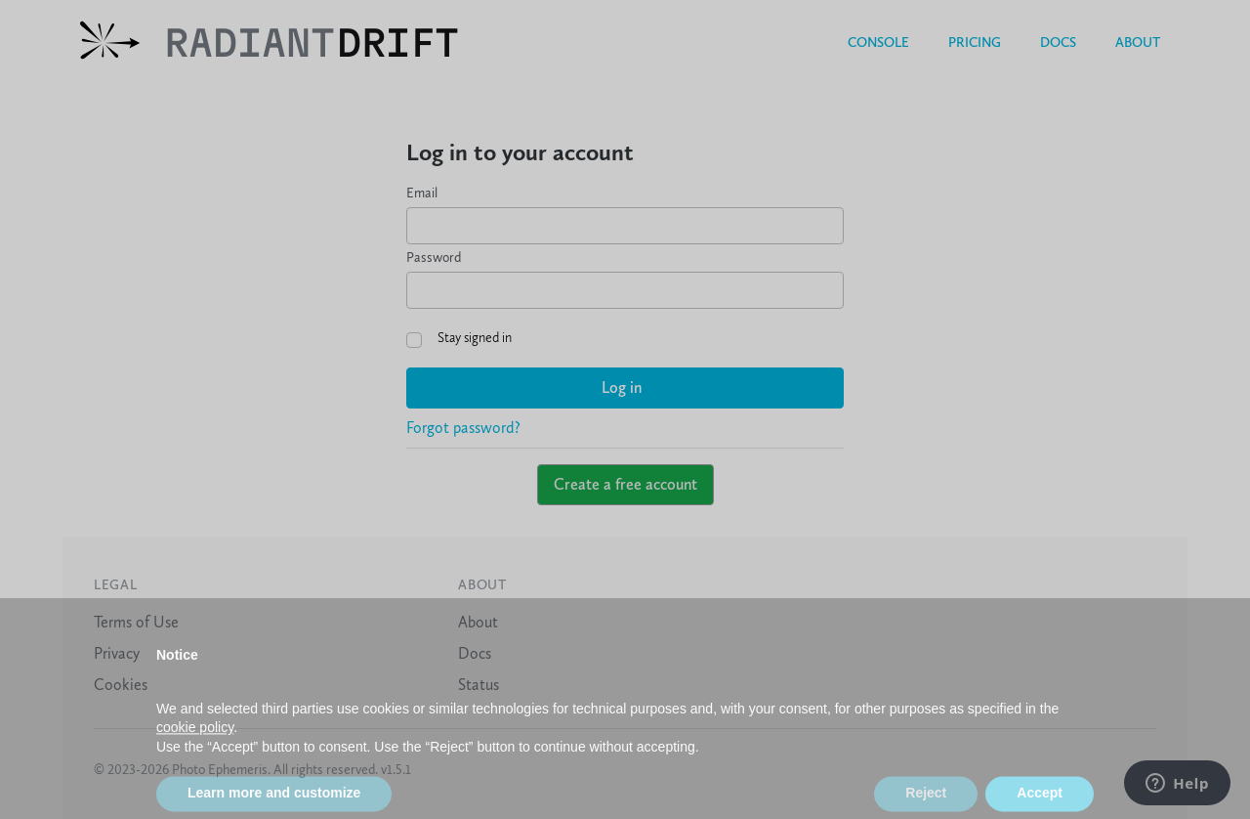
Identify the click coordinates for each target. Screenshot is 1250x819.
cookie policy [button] (194, 744)
